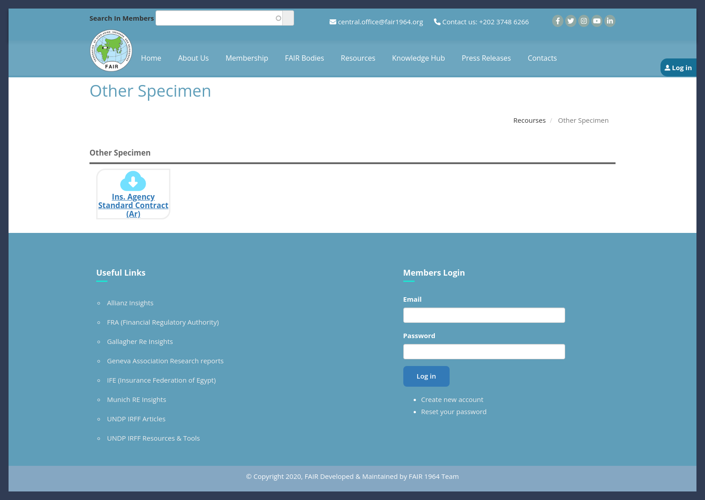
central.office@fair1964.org (380, 21)
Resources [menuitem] (358, 58)
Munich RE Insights (136, 399)
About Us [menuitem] (193, 58)
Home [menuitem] (151, 58)
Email (412, 299)
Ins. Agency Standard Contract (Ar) (133, 205)
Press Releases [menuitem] (486, 58)
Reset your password (454, 411)
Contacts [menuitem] (542, 58)
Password (419, 335)
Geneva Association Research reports (165, 360)
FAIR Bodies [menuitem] (304, 58)
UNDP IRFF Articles (136, 418)
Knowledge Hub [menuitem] (418, 58)
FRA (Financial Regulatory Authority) (163, 321)
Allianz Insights (130, 302)
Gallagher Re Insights (140, 341)
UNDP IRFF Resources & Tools (153, 437)
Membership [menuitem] (247, 58)
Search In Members (121, 17)
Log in (682, 67)
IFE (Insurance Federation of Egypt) (161, 379)
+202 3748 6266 (504, 21)
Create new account (452, 399)
